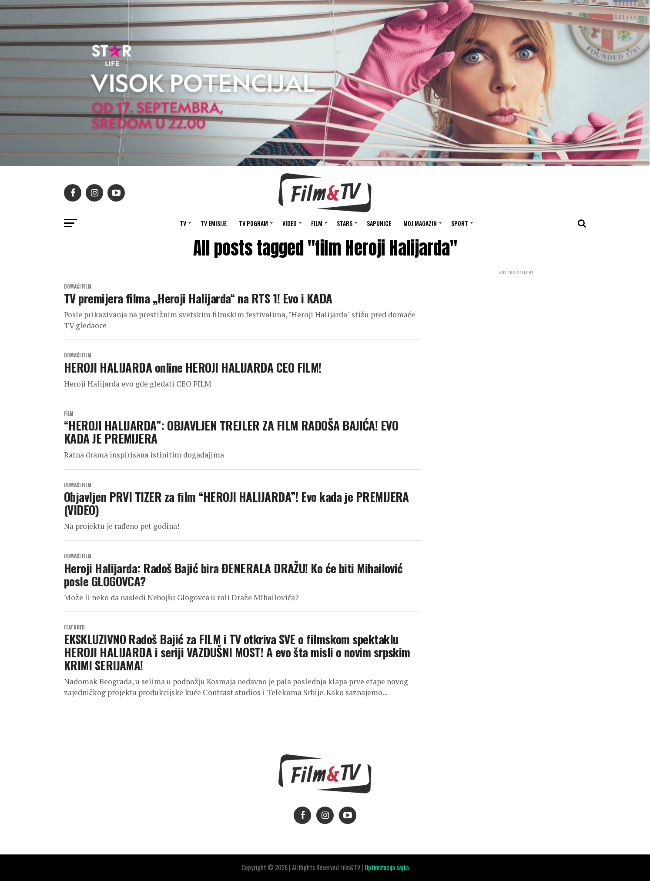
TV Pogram (253, 223)
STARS (344, 223)
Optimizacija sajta (387, 867)
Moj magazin (420, 223)
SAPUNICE (379, 223)
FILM (316, 223)
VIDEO (289, 223)
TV (183, 223)
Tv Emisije (214, 223)
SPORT (459, 223)
